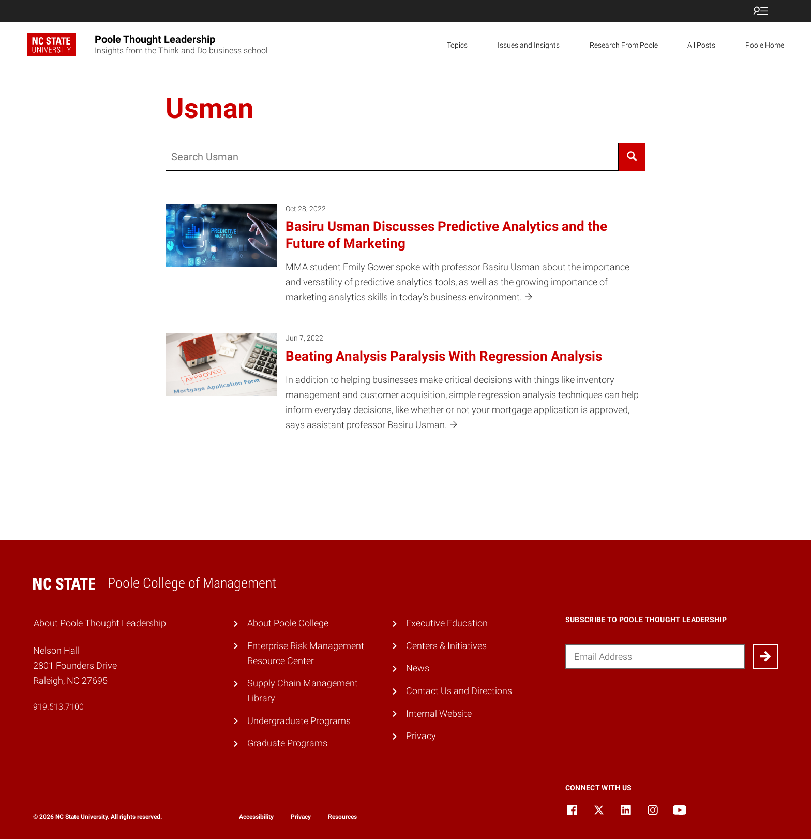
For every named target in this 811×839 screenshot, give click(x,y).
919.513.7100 (58, 707)
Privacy (421, 735)
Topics (457, 45)
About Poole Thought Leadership (100, 622)
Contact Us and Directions (459, 690)
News (417, 668)
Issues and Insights (529, 45)
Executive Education (447, 622)
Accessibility (256, 816)
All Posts (701, 45)
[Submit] (765, 656)
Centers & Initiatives (446, 645)
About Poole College (287, 622)
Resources (342, 816)
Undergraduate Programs (299, 720)
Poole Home (764, 45)
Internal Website (439, 713)
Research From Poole (624, 45)
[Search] (632, 157)
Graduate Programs (287, 743)
